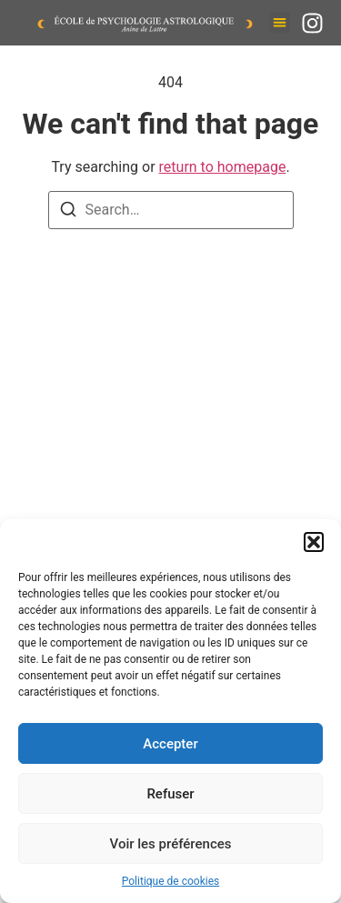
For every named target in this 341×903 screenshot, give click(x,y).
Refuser (170, 794)
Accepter (170, 744)
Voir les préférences (171, 844)
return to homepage (222, 167)
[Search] (68, 212)
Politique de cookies (170, 881)
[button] (314, 542)
